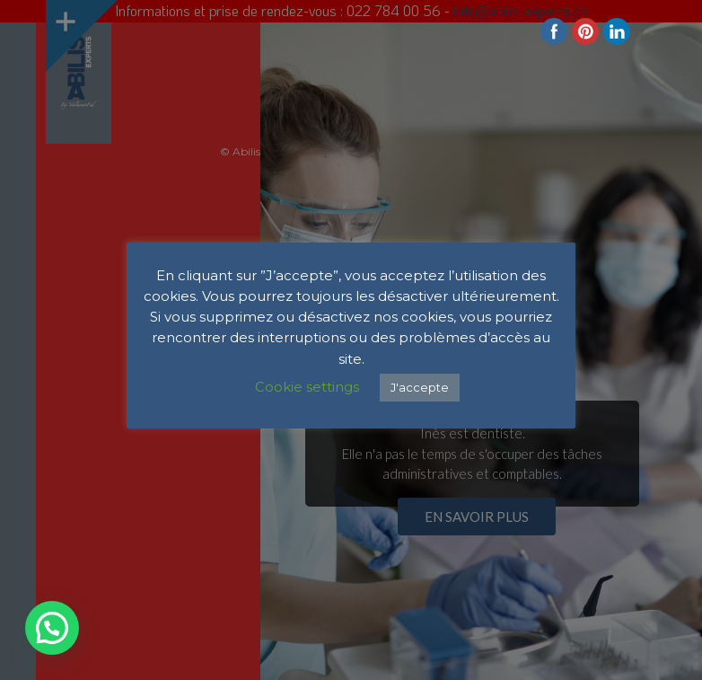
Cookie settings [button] (307, 386)
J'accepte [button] (419, 387)
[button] (52, 628)
